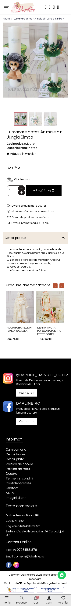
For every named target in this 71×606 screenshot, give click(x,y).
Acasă (6, 18)
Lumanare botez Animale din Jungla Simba (37, 18)
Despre (11, 473)
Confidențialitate (18, 483)
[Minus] (21, 188)
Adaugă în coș (43, 190)
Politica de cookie (19, 464)
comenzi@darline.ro (29, 556)
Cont (49, 602)
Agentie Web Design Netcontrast (47, 583)
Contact (12, 488)
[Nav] (55, 285)
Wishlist (63, 602)
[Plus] (21, 192)
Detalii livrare (15, 454)
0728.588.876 (27, 550)
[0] (36, 598)
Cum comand (16, 449)
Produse (21, 602)
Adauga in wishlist (21, 154)
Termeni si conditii (19, 478)
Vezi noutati (26, 392)
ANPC (10, 493)
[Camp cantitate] (15, 190)
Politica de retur (18, 469)
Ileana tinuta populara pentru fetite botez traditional (49, 332)
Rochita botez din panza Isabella (19, 329)
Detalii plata (15, 459)
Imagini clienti (16, 498)
